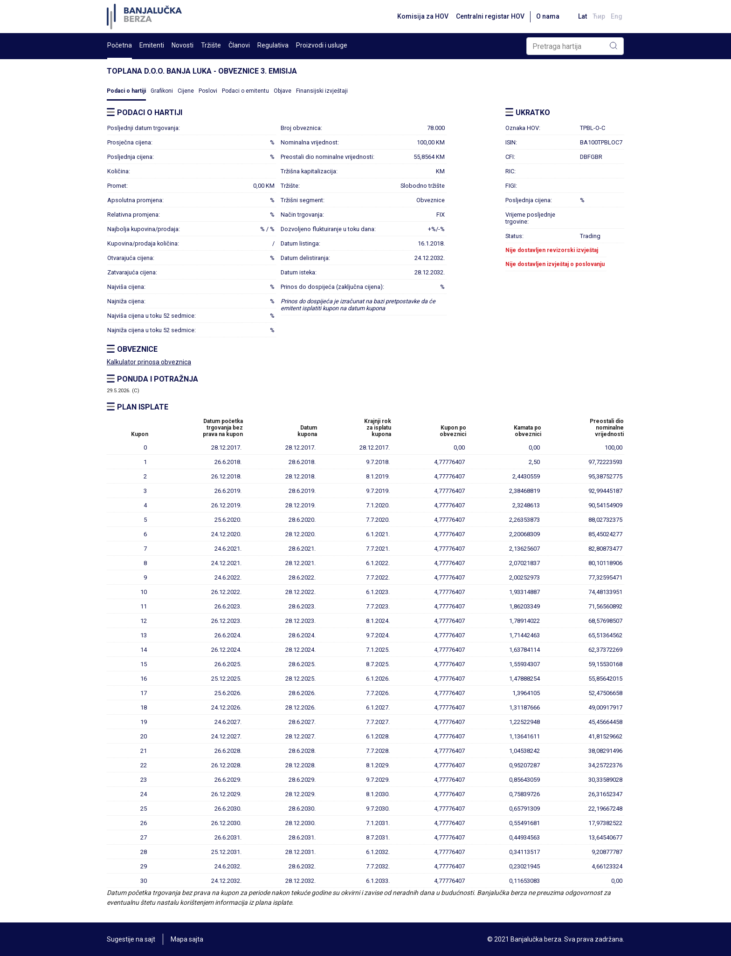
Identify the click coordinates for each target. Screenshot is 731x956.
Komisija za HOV (422, 16)
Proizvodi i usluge (321, 45)
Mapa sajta (187, 939)
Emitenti (151, 45)
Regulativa (273, 45)
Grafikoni (162, 91)
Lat (582, 16)
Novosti (182, 45)
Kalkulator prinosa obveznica (149, 362)
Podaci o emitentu (245, 91)
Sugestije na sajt (131, 939)
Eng (616, 16)
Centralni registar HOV (490, 16)
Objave (282, 91)
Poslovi (208, 91)
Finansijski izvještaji (322, 91)
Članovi (239, 45)
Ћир (599, 16)
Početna (119, 45)
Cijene (186, 91)
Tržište (211, 45)
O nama (547, 16)
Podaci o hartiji (126, 91)
